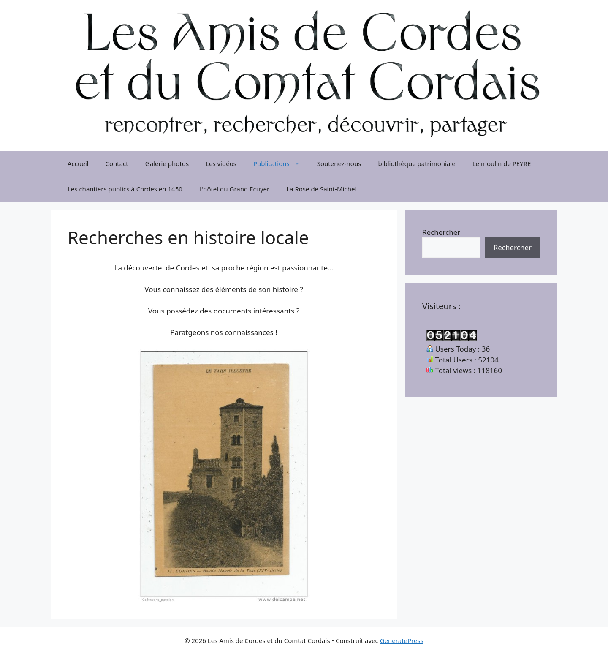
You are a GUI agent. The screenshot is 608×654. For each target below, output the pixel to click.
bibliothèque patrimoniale (416, 163)
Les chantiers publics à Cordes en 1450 (125, 189)
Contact (116, 163)
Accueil (78, 163)
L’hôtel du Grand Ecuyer (234, 189)
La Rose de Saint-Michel (321, 189)
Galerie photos (167, 163)
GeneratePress (401, 640)
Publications (281, 163)
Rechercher (441, 232)
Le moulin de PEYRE (501, 163)
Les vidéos (221, 163)
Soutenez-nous (339, 163)
